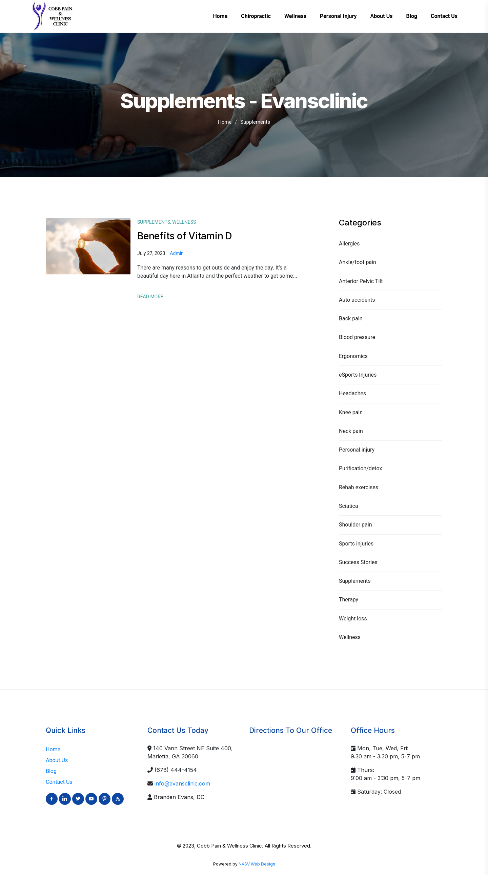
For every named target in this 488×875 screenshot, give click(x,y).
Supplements (355, 581)
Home (224, 122)
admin (176, 253)
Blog (51, 771)
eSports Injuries (358, 375)
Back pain (351, 318)
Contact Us (59, 782)
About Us (57, 760)
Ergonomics (353, 356)
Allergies (349, 243)
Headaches (352, 393)
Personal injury (356, 449)
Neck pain (351, 431)
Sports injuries (356, 543)
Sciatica (348, 506)
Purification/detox (360, 468)
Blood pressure (357, 337)
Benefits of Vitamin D (184, 236)
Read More (150, 296)
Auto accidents (357, 300)
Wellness (350, 637)
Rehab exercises (358, 487)
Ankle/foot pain (357, 262)
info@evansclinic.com (182, 783)
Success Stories (358, 562)
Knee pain (351, 412)
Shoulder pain (355, 524)
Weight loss (353, 618)
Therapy (348, 599)
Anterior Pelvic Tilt (361, 281)
